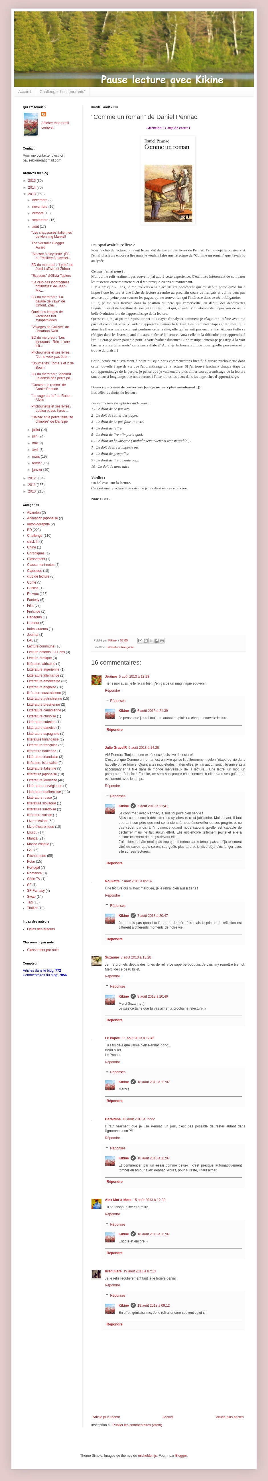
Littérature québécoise (44, 792)
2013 (32, 194)
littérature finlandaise (43, 739)
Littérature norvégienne (44, 786)
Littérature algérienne (43, 669)
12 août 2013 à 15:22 (138, 1119)
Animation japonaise (42, 518)
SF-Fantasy (36, 891)
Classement (36, 559)
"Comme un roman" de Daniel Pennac (48, 387)
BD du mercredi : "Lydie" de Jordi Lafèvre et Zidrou (52, 267)
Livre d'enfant (37, 821)
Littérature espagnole (43, 734)
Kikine (124, 711)
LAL (30, 640)
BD (29, 530)
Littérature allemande (43, 675)
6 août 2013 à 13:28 (134, 677)
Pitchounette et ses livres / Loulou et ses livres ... (51, 408)
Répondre (112, 691)
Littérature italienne (41, 768)
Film (30, 606)
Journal (32, 635)
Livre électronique (40, 827)
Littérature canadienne (44, 710)
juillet (36, 430)
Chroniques (35, 553)
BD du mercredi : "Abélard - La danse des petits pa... (52, 376)
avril (35, 450)
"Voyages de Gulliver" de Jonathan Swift (50, 329)
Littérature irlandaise (42, 757)
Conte (31, 582)
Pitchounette (36, 856)
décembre (40, 200)
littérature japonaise (42, 774)
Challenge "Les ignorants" (63, 91)
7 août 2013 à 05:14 (136, 881)
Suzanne (112, 957)
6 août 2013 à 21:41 (152, 806)
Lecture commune (40, 646)
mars (36, 457)
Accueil (24, 91)
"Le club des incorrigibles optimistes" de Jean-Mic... (50, 286)
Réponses (117, 701)
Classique (34, 571)
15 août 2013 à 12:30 (149, 1200)
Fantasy (33, 600)
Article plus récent (106, 1417)
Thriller (32, 908)
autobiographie (38, 524)
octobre (38, 213)
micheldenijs (147, 1456)
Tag (30, 902)
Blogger (181, 1456)
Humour (33, 623)
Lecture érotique (39, 658)
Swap (31, 897)
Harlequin (34, 617)
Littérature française (120, 647)
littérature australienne (44, 693)
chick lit (32, 542)
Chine (31, 547)
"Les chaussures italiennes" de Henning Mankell (52, 235)
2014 (32, 187)
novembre (40, 207)
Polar (31, 861)
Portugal (33, 867)
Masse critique (38, 844)
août (36, 227)
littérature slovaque (41, 803)
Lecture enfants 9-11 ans (46, 652)
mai (35, 443)
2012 (32, 478)
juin (35, 436)
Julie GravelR (116, 748)
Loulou (32, 832)
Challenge (34, 536)
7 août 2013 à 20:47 (152, 916)
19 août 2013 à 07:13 (139, 1271)
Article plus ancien (230, 1417)
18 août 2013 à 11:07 (153, 1082)
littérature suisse (39, 815)
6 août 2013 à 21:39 (152, 711)
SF (29, 885)
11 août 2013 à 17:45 (138, 1038)
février (37, 463)
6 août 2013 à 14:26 (144, 748)
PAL (30, 850)
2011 (32, 485)
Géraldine (113, 1119)
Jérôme (111, 677)
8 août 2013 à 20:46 (152, 996)
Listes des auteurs (41, 929)
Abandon (34, 512)
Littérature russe (39, 798)
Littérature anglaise (41, 687)
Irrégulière (113, 1271)
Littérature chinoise (41, 716)
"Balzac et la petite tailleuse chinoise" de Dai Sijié (52, 419)
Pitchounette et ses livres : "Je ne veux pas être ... (51, 354)
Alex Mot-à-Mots (118, 1200)
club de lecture (38, 576)
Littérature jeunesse (42, 780)
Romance (34, 873)
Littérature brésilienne (43, 705)
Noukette (112, 881)
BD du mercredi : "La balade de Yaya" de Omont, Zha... (48, 301)
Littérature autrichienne (44, 699)
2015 (32, 181)
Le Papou (112, 1038)
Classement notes (40, 565)
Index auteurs (37, 629)
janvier (37, 470)
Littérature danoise (41, 728)
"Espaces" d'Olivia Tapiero (51, 276)
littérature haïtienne (41, 751)
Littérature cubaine (41, 722)
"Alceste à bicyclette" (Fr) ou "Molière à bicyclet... (51, 256)
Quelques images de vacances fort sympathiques (47, 316)
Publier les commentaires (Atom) (137, 1425)
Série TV (33, 879)
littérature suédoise (41, 809)
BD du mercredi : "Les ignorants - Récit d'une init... (50, 342)
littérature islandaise (42, 763)
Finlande (33, 612)
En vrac (33, 594)
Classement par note (43, 950)
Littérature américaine (43, 681)
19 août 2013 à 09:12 (153, 1306)
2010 (32, 491)
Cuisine (32, 588)
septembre (40, 220)
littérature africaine (41, 664)
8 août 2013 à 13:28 (136, 957)
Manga (32, 838)
